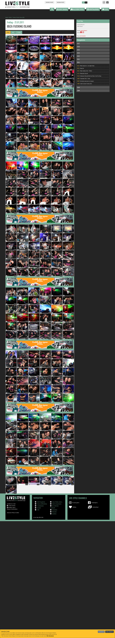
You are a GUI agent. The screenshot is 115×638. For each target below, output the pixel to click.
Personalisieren (101, 631)
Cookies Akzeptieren (109, 631)
